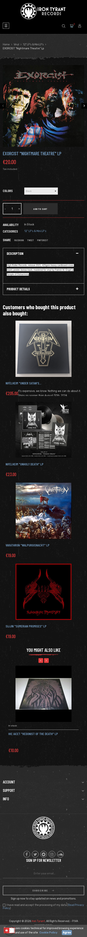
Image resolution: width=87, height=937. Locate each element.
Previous (3, 106)
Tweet (30, 240)
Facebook (19, 240)
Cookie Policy (48, 932)
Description (15, 254)
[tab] (43, 253)
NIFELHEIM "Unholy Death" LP (25, 464)
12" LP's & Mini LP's (35, 231)
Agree (67, 932)
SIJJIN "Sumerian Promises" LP (26, 626)
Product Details (18, 289)
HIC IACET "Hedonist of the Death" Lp (33, 734)
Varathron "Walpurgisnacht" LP (27, 545)
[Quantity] (12, 208)
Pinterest (42, 240)
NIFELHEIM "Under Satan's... (23, 383)
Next (84, 106)
